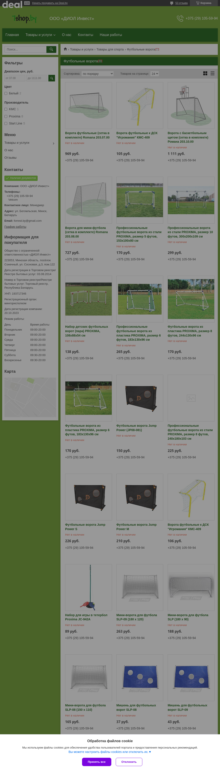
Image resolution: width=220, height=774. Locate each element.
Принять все (97, 761)
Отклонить (129, 761)
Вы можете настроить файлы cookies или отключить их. (108, 752)
